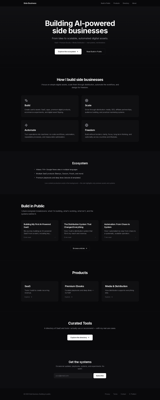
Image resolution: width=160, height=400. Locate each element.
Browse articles (80, 248)
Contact (123, 394)
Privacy (107, 394)
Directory (126, 3)
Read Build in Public (94, 52)
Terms (115, 394)
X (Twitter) (132, 394)
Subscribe (100, 376)
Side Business (30, 3)
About (134, 3)
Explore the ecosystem (68, 52)
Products (117, 3)
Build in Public (105, 3)
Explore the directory (80, 337)
